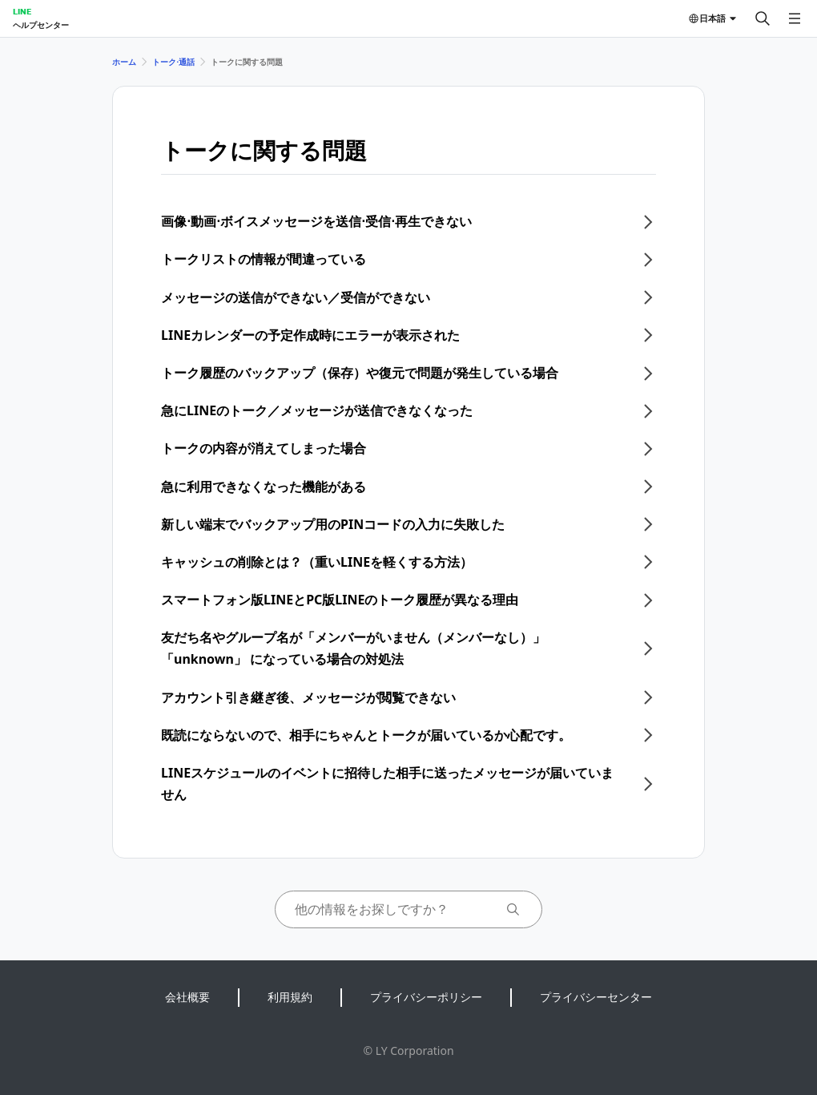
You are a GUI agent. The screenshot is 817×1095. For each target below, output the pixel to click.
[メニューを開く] (795, 18)
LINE (22, 11)
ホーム (124, 61)
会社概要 (187, 996)
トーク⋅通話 (173, 61)
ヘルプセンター (41, 24)
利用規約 (290, 996)
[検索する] (763, 18)
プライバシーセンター (596, 996)
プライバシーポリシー (426, 996)
